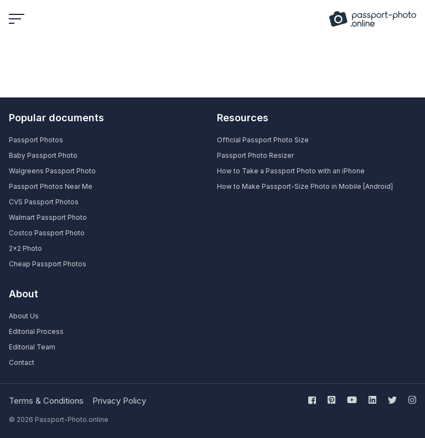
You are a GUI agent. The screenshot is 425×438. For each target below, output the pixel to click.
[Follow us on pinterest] (331, 399)
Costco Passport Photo (47, 233)
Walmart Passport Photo (48, 217)
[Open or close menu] (18, 19)
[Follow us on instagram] (410, 399)
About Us (24, 316)
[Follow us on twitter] (392, 399)
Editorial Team (32, 347)
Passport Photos (36, 140)
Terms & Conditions (46, 400)
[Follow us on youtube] (352, 399)
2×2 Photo (25, 248)
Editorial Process (36, 331)
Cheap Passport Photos (47, 264)
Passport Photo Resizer (255, 155)
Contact (21, 362)
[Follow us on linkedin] (372, 399)
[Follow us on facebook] (314, 399)
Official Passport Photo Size (263, 140)
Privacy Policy (119, 400)
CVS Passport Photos (44, 202)
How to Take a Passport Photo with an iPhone (291, 171)
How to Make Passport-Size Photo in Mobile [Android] (305, 186)
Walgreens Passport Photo (52, 171)
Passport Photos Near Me (50, 186)
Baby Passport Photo (43, 155)
